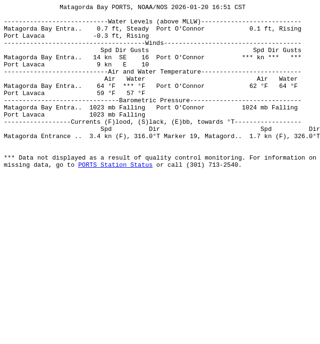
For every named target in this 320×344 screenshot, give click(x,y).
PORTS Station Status (115, 197)
